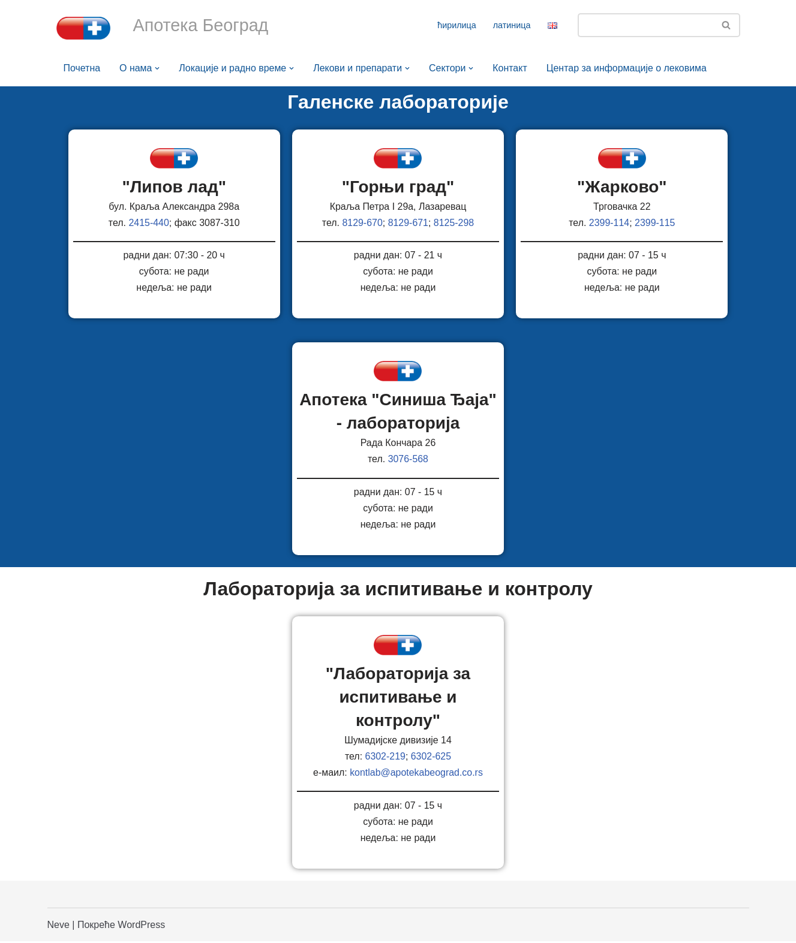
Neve (58, 926)
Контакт (511, 68)
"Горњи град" (398, 186)
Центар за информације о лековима (628, 68)
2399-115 (655, 223)
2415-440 (148, 223)
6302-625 (431, 758)
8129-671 (408, 223)
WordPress (141, 926)
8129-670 (362, 223)
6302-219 (385, 758)
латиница (512, 25)
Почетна (82, 68)
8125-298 (454, 223)
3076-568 (408, 460)
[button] (157, 68)
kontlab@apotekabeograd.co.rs (416, 774)
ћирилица (456, 25)
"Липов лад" (174, 186)
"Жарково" (622, 186)
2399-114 (609, 223)
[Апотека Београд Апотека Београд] (83, 28)
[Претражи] (645, 25)
